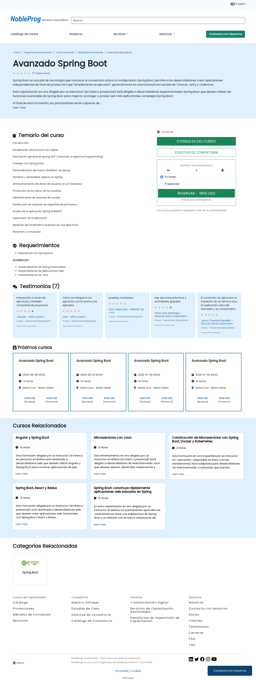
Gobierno (75, 34)
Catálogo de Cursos (24, 34)
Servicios (119, 34)
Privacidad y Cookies (128, 671)
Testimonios (199, 627)
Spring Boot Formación (90, 52)
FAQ (192, 639)
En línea (170, 177)
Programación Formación (38, 52)
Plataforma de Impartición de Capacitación (155, 619)
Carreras (196, 633)
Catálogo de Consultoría (91, 621)
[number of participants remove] (169, 170)
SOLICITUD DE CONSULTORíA (196, 152)
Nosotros (166, 34)
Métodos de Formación (32, 615)
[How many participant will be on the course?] (196, 170)
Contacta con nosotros (230, 671)
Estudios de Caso (85, 609)
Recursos (20, 621)
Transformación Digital (149, 602)
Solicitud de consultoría (91, 614)
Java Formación (65, 52)
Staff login (128, 677)
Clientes (195, 621)
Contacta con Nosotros (225, 34)
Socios (194, 615)
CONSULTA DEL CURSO (196, 141)
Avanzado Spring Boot (119, 52)
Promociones (23, 609)
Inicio (17, 52)
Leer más (19, 108)
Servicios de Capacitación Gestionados (151, 610)
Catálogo (20, 602)
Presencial (172, 184)
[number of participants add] (223, 170)
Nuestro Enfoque (85, 602)
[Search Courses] (158, 20)
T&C (192, 645)
